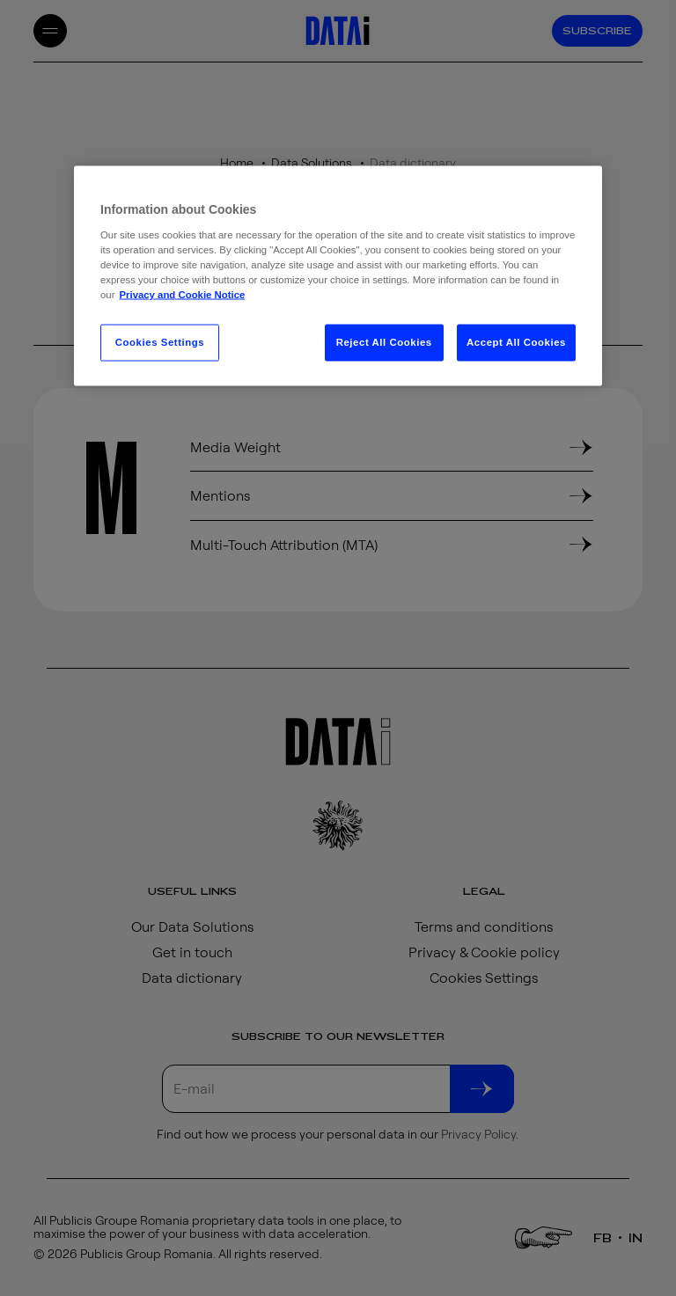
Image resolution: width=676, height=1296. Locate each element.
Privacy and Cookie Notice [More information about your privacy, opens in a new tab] (182, 294)
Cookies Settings (159, 341)
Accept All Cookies (516, 341)
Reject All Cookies (384, 341)
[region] (338, 275)
